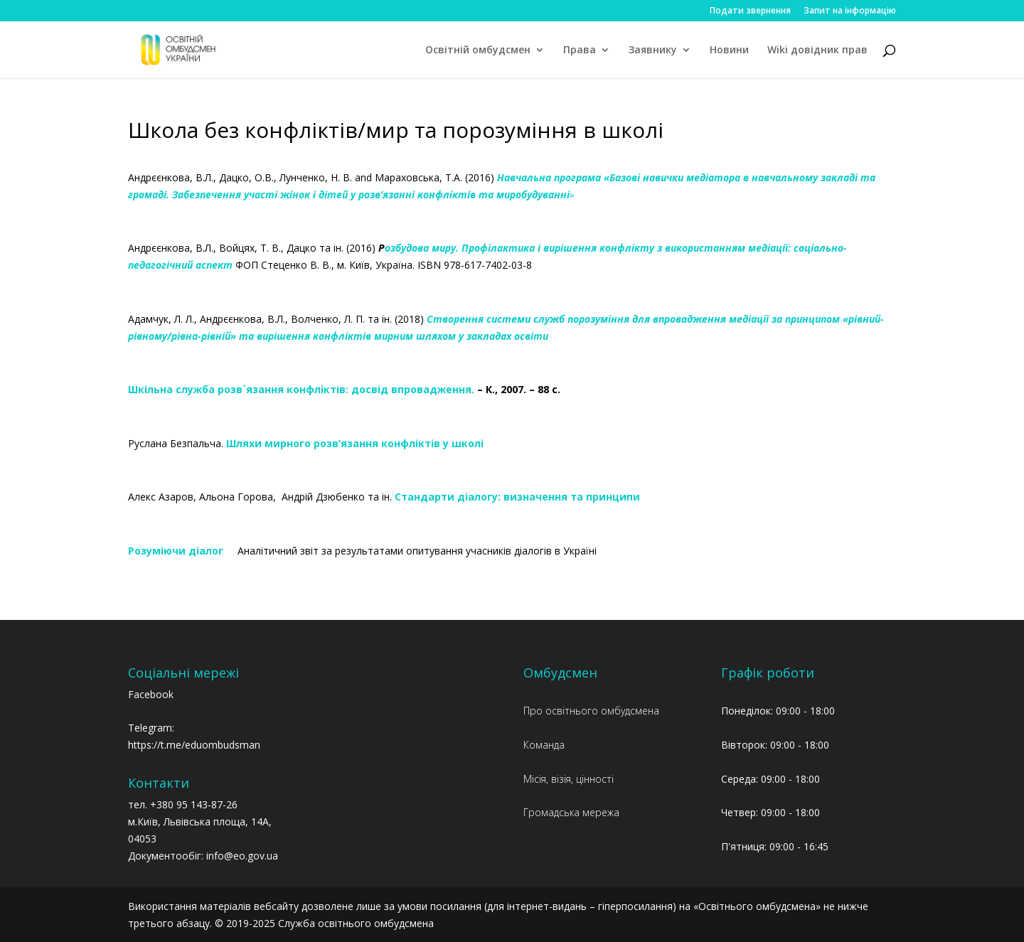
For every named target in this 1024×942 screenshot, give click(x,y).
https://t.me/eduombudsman (194, 744)
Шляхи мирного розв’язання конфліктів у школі (356, 443)
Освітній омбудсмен (477, 50)
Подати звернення (750, 11)
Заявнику (653, 50)
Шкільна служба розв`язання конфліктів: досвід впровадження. (301, 389)
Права (579, 50)
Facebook (151, 694)
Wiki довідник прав (817, 50)
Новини (729, 50)
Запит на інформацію (850, 11)
